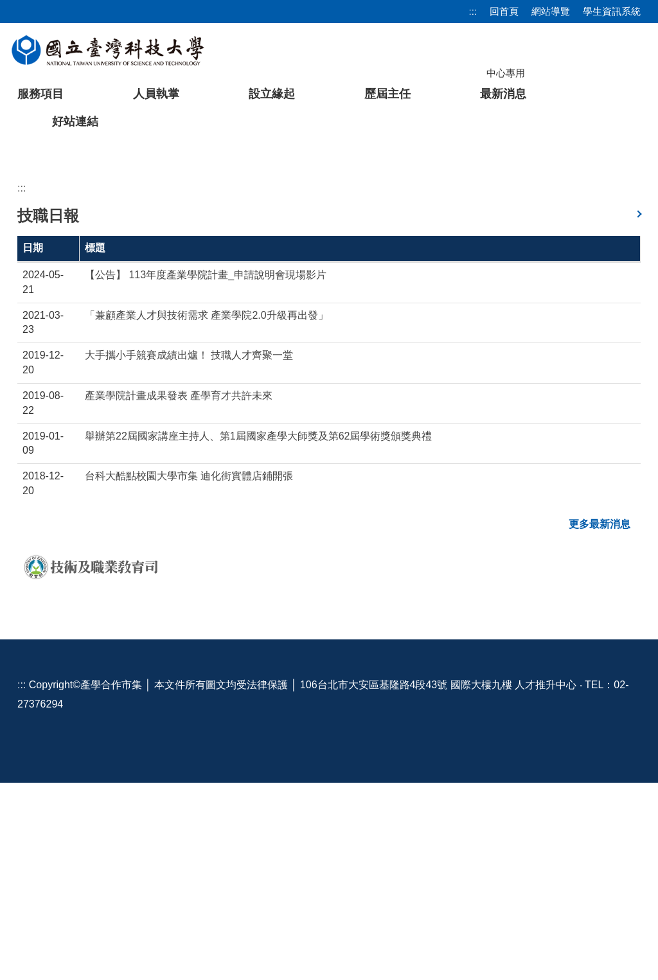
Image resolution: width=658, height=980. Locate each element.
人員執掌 (156, 93)
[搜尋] (574, 73)
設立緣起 (272, 93)
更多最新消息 (599, 721)
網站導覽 (550, 11)
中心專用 (505, 72)
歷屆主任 (387, 93)
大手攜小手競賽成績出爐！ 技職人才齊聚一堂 (189, 552)
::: (472, 11)
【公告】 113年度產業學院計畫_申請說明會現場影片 (205, 472)
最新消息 (503, 93)
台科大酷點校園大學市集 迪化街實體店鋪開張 (189, 673)
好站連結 (75, 121)
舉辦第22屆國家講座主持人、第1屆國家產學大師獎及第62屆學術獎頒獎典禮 (258, 633)
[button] (30, 241)
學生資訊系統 (612, 11)
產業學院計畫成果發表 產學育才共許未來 (178, 592)
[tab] (497, 331)
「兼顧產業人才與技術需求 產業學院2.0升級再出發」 (206, 512)
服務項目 (40, 93)
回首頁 (504, 11)
